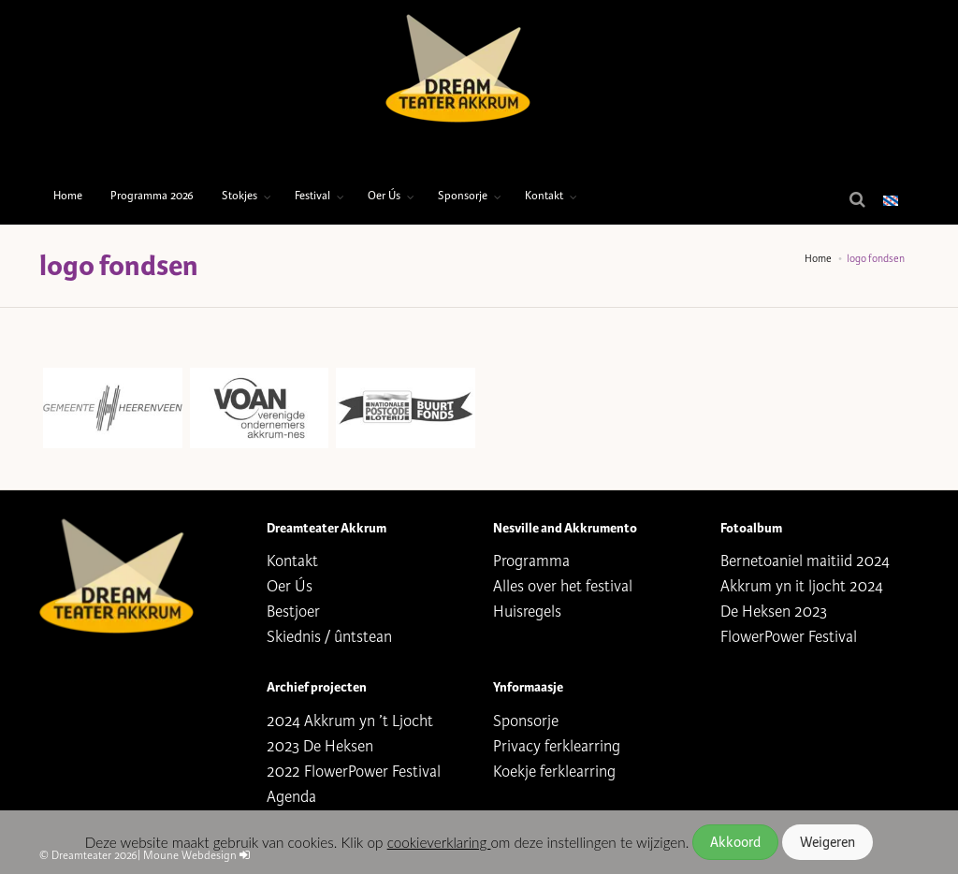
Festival (312, 196)
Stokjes (239, 196)
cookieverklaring (439, 842)
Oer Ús (384, 196)
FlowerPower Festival (788, 637)
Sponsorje (462, 196)
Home (67, 196)
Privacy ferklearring (556, 746)
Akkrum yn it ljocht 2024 (801, 586)
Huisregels (527, 611)
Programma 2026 (152, 196)
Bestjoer (293, 611)
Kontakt (544, 196)
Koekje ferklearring (554, 771)
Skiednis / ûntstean (329, 637)
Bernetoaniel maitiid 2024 (805, 561)
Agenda (291, 797)
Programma (531, 561)
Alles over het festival (562, 586)
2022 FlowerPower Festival (354, 771)
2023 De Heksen (320, 746)
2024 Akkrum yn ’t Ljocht (350, 721)
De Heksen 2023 (773, 611)
